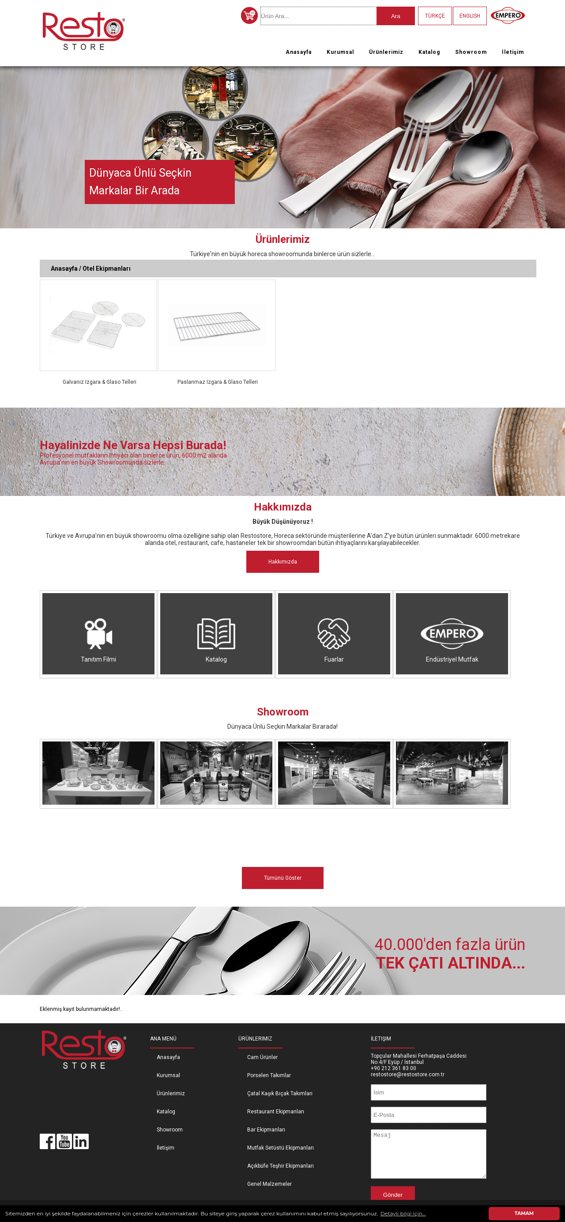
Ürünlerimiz (386, 52)
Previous (8, 144)
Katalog (429, 52)
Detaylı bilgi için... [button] (403, 1213)
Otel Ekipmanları (107, 268)
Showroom (471, 52)
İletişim (513, 52)
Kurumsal (340, 52)
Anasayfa (299, 52)
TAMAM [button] (524, 1213)
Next (556, 144)
